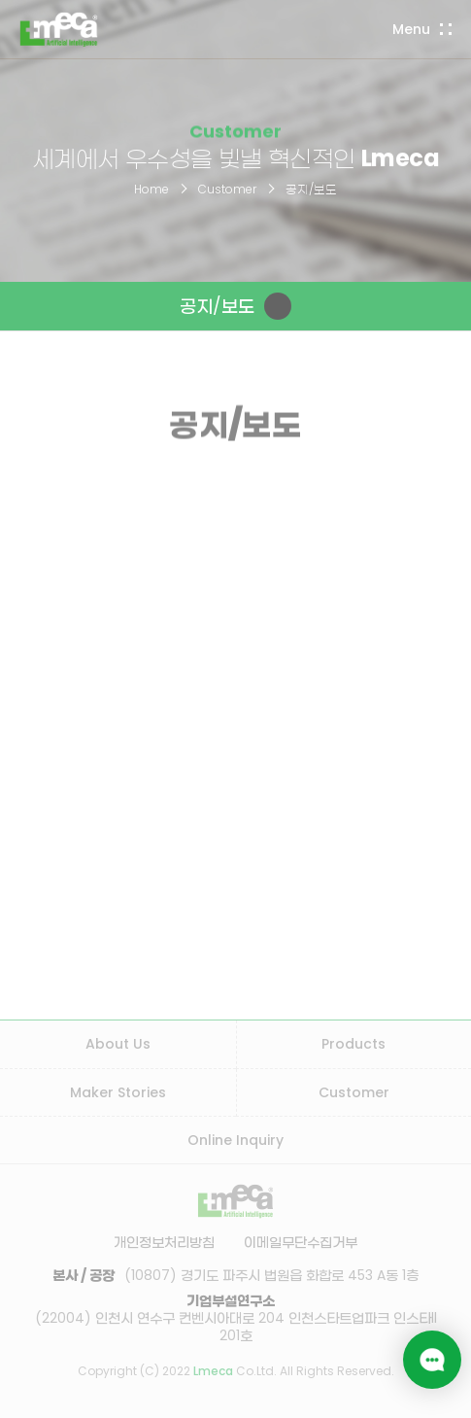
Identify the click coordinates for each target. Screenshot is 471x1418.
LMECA (58, 29)
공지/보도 (311, 189)
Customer (227, 189)
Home (151, 189)
